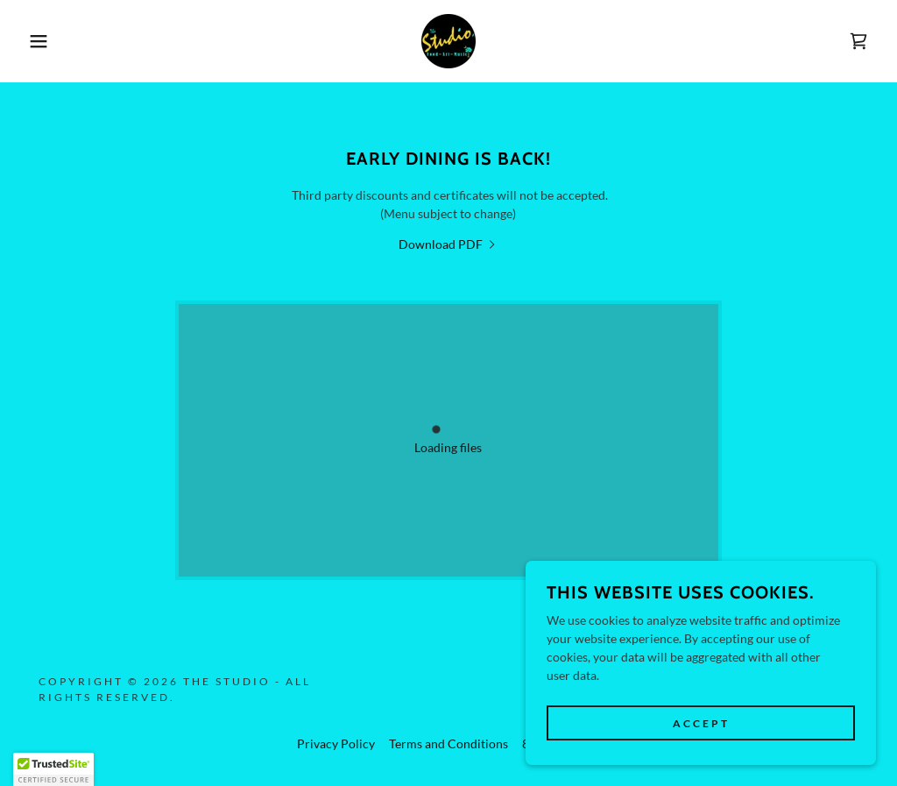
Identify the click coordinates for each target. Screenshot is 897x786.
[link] (448, 39)
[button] (44, 41)
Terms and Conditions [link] (448, 743)
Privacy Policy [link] (336, 743)
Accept (701, 723)
